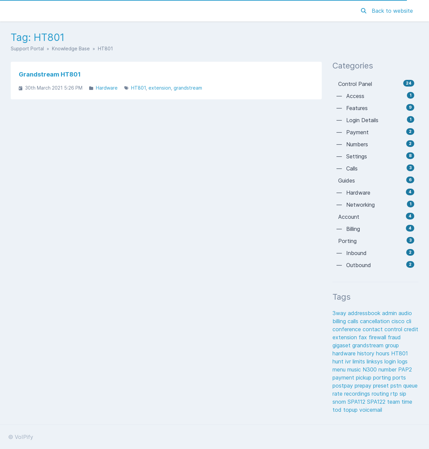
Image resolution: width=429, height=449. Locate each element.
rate (338, 393)
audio (405, 313)
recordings (358, 393)
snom (340, 401)
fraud (394, 337)
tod (337, 409)
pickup (364, 377)
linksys (375, 361)
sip (403, 393)
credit (411, 329)
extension (159, 88)
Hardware (107, 88)
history (366, 353)
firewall (378, 337)
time (407, 401)
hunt (338, 361)
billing (340, 321)
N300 (370, 369)
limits (360, 361)
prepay (364, 385)
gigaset (342, 345)
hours (383, 353)
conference (347, 329)
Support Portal (27, 48)
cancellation (375, 321)
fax (364, 337)
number (388, 369)
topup (351, 409)
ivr (349, 361)
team (394, 401)
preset (381, 385)
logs (402, 361)
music (355, 369)
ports (399, 377)
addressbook (365, 313)
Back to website (392, 10)
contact (373, 329)
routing (381, 393)
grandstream (188, 88)
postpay (343, 385)
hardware (344, 353)
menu (339, 369)
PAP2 (405, 369)
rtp (395, 393)
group (392, 345)
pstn (396, 385)
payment (344, 377)
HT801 (138, 88)
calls (354, 321)
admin (390, 313)
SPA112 (357, 401)
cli (408, 321)
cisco (398, 321)
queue (410, 385)
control (394, 329)
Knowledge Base (71, 48)
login (390, 361)
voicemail (370, 409)
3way (340, 313)
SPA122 (377, 401)
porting (382, 377)
